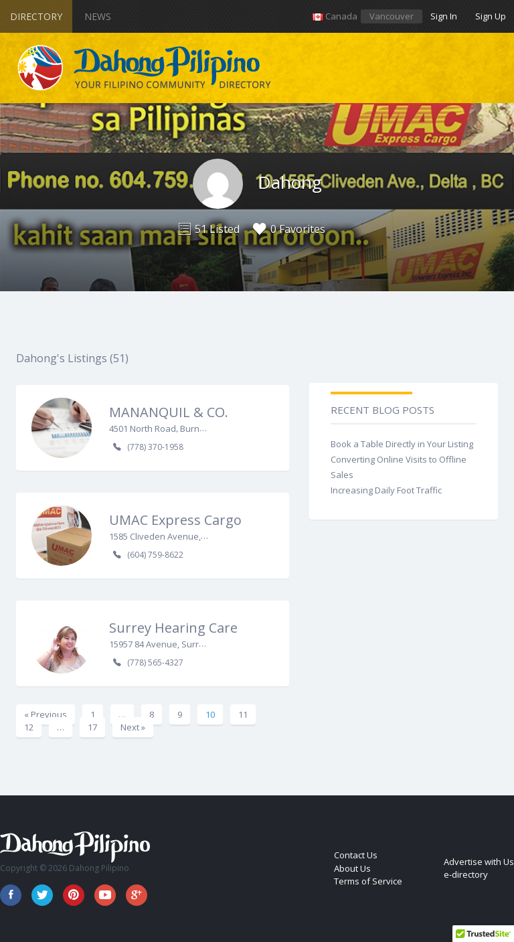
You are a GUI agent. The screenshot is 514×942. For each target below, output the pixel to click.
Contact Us (355, 855)
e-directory (466, 874)
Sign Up (490, 16)
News (97, 16)
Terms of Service (368, 881)
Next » (132, 727)
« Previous (45, 714)
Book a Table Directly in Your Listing (402, 444)
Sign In (443, 16)
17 (92, 727)
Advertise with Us (479, 862)
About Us (352, 868)
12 (28, 727)
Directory (36, 16)
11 (243, 714)
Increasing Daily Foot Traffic (386, 490)
